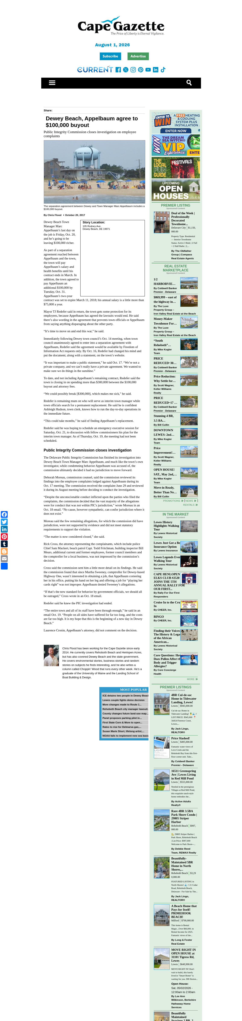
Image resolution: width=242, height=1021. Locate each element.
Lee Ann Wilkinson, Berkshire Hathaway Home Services (183, 1002)
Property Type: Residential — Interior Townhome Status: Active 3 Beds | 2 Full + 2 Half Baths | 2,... (184, 241)
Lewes (174, 706)
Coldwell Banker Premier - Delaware (165, 290)
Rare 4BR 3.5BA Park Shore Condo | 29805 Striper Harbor (184, 816)
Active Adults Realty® (181, 803)
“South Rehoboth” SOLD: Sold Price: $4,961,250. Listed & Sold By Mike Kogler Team (165, 343)
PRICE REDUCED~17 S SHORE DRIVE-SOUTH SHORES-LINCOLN (165, 400)
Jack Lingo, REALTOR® (180, 730)
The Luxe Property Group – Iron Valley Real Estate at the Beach (175, 310)
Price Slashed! (180, 738)
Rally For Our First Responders (167, 594)
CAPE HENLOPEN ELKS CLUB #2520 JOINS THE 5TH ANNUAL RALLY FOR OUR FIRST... (169, 581)
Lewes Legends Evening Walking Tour (169, 558)
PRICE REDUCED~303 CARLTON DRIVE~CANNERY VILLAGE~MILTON (165, 361)
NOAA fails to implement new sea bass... (127, 735)
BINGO (159, 616)
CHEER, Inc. (165, 609)
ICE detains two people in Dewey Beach (126, 695)
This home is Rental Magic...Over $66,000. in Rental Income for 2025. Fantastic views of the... (182, 930)
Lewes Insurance (168, 550)
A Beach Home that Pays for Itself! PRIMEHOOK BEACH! (184, 911)
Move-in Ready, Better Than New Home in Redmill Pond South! (165, 490)
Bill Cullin (163, 424)
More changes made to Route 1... (122, 704)
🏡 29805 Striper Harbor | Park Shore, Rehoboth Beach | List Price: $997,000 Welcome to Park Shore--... (184, 839)
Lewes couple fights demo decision (124, 700)
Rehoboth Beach (179, 825)
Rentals (188, 504)
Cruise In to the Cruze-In (169, 604)
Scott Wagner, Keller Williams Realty (164, 389)
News (189, 500)
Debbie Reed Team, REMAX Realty (183, 850)
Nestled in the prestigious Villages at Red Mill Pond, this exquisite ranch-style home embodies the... (183, 792)
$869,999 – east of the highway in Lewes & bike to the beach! (165, 300)
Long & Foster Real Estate (181, 941)
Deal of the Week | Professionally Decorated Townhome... (183, 218)
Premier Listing (175, 205)
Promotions (171, 500)
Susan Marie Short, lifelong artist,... (123, 731)
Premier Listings (175, 687)
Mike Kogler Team (163, 351)
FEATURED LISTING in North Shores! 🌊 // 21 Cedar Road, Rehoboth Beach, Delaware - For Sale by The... (184, 886)
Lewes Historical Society (165, 535)
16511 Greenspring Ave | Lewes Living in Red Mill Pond (183, 774)
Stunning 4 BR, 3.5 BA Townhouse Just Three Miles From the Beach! (165, 418)
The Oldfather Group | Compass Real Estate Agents (182, 254)
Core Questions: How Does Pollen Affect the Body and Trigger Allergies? (168, 661)
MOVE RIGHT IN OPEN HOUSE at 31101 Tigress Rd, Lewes (183, 955)
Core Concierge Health (165, 672)
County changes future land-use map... (126, 713)
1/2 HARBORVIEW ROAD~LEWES (165, 282)
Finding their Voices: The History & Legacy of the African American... (168, 636)
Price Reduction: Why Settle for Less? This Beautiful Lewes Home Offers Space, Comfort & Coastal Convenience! (165, 379)
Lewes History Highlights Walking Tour (166, 525)
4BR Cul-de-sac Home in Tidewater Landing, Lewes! (184, 698)
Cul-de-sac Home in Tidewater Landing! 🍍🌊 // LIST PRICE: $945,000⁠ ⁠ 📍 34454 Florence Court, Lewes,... (184, 717)
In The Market (176, 514)
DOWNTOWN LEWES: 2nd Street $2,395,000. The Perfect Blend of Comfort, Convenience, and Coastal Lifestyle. (165, 432)
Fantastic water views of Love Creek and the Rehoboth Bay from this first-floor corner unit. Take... (184, 752)
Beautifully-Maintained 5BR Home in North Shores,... (182, 864)
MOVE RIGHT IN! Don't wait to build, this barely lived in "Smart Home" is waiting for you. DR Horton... (184, 974)
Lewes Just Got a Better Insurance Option (169, 544)
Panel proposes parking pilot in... (122, 718)
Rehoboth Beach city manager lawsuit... (126, 709)
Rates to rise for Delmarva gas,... (122, 726)
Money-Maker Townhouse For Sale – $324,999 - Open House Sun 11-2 (165, 321)
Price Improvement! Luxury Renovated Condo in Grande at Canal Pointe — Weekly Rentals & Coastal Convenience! (165, 450)
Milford (175, 920)
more (190, 679)
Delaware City (178, 227)
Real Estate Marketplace (176, 268)
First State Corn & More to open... (122, 722)
